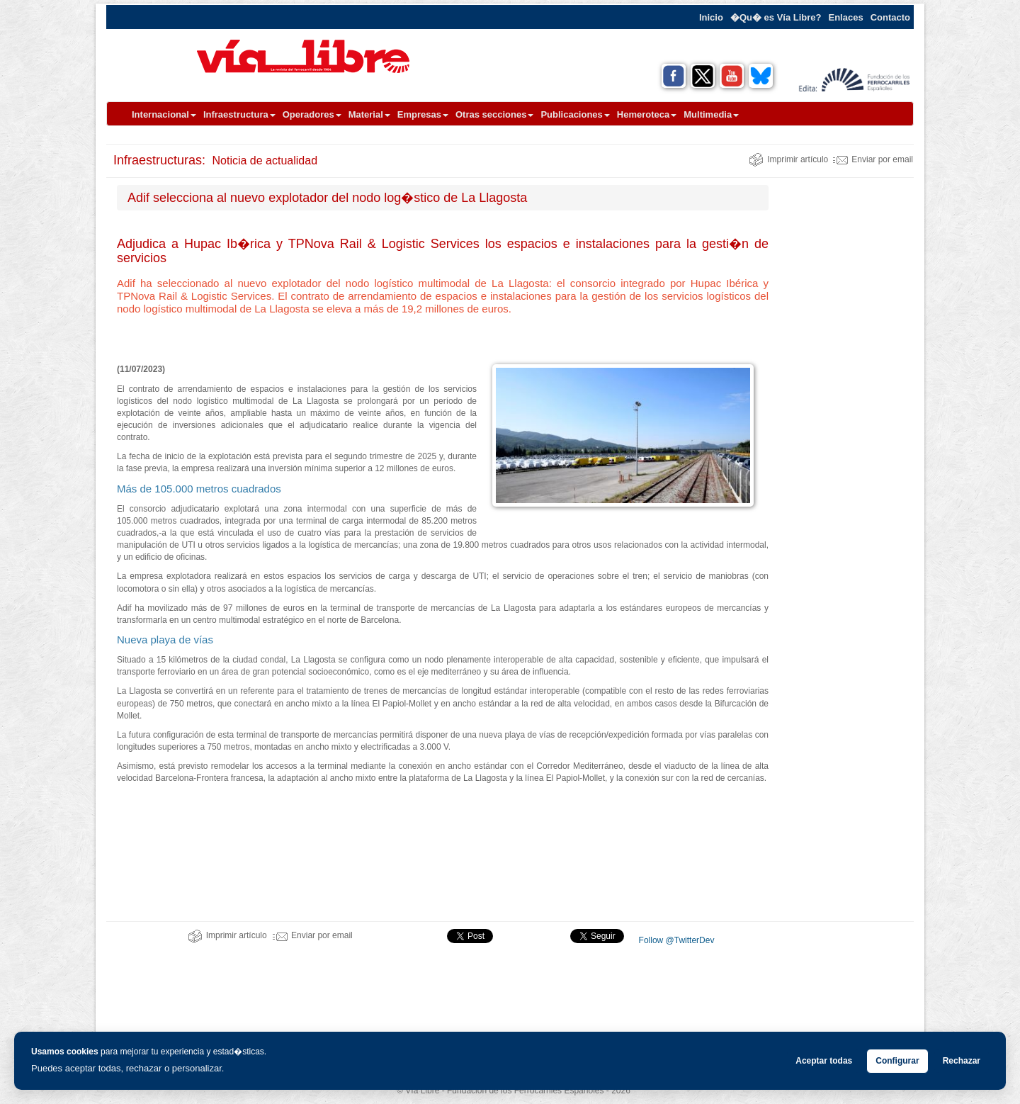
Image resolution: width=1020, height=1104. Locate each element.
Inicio (711, 17)
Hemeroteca (646, 114)
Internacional (164, 114)
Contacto (890, 17)
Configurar (897, 1061)
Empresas (422, 114)
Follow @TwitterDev (675, 940)
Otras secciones (494, 114)
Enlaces (846, 17)
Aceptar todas (823, 1061)
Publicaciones (574, 114)
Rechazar (961, 1061)
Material (369, 114)
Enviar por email (873, 159)
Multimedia (711, 114)
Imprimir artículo (788, 159)
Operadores (312, 114)
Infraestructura (239, 114)
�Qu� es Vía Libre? (776, 17)
